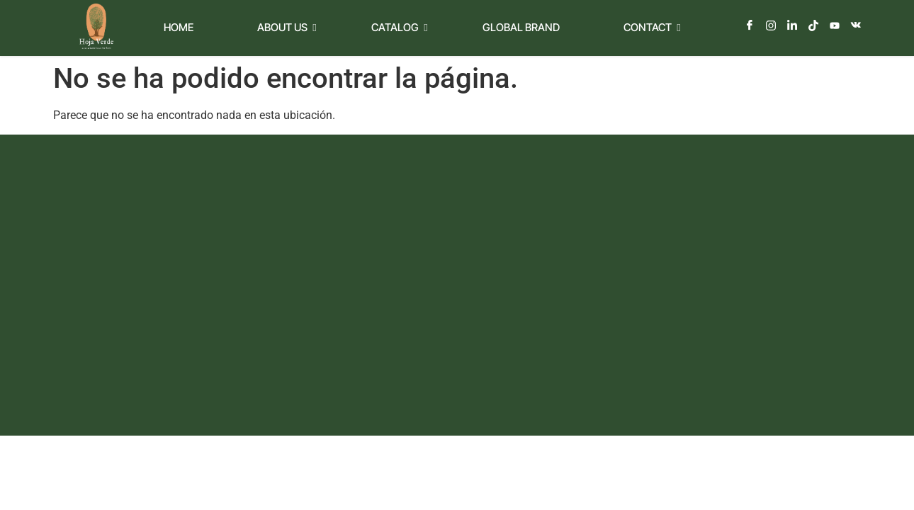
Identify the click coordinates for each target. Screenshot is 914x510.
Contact (652, 27)
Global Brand (521, 27)
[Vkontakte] (856, 25)
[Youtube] (834, 25)
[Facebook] (749, 25)
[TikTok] (813, 25)
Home (178, 27)
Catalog (399, 27)
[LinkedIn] (792, 25)
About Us (286, 27)
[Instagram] (771, 25)
